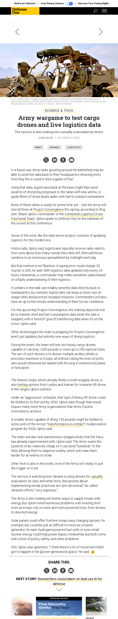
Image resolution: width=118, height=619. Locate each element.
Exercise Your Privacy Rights (93, 3)
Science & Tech (59, 97)
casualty (97, 463)
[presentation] (15, 597)
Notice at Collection (24, 3)
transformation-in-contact (66, 411)
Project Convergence (48, 196)
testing (23, 371)
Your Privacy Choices (57, 3)
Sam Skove (46, 124)
